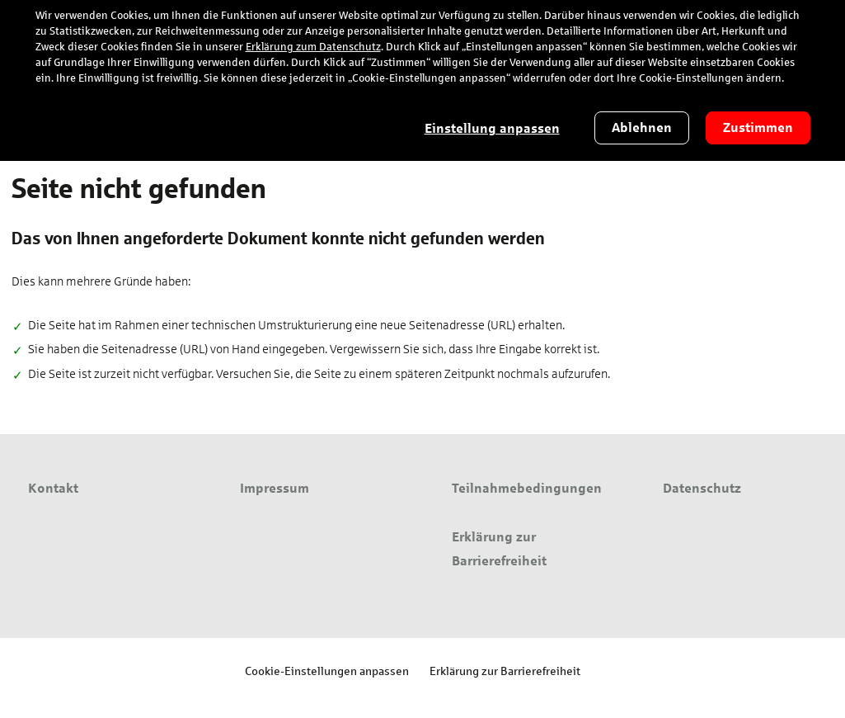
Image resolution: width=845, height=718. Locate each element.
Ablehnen (642, 127)
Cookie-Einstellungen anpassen (327, 671)
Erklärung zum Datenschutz (313, 47)
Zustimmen (758, 127)
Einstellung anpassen (492, 128)
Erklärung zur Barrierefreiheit (505, 671)
